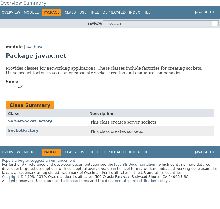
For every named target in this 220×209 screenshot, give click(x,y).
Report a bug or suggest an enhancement (38, 160)
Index (134, 12)
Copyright (10, 177)
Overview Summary (23, 3)
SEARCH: (94, 23)
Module (31, 12)
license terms (78, 181)
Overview (11, 12)
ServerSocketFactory (30, 121)
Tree (94, 12)
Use (83, 12)
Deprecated (114, 12)
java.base (34, 47)
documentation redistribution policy (137, 181)
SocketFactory (23, 130)
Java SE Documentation (135, 165)
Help (147, 12)
